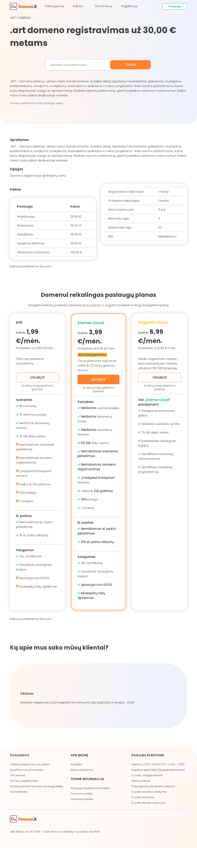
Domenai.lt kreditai (82, 799)
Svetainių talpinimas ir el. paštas (30, 764)
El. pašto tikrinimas (142, 797)
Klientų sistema (140, 781)
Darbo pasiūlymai (82, 770)
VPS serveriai (17, 775)
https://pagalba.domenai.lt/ (168, 770)
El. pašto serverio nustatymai (149, 792)
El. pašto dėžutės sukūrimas (148, 802)
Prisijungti (174, 6)
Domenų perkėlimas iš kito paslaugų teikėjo (36, 786)
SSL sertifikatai (18, 792)
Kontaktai (76, 764)
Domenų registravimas (24, 781)
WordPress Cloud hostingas (27, 770)
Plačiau (83, 370)
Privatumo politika (82, 793)
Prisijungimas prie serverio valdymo (153, 786)
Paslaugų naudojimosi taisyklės (90, 788)
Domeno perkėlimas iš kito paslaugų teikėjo (36, 103)
